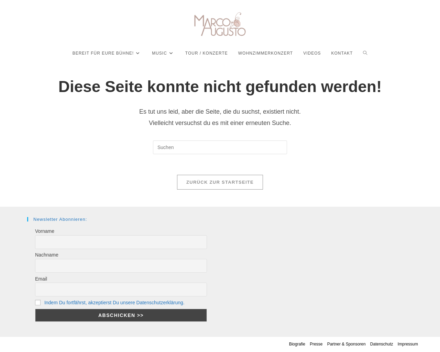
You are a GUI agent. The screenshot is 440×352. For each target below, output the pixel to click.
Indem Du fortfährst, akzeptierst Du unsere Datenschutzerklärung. (114, 302)
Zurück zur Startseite (220, 182)
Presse (316, 344)
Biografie (297, 344)
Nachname (46, 255)
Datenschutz (381, 344)
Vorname (44, 231)
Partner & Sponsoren (346, 344)
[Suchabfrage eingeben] (220, 147)
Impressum (408, 344)
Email (41, 279)
